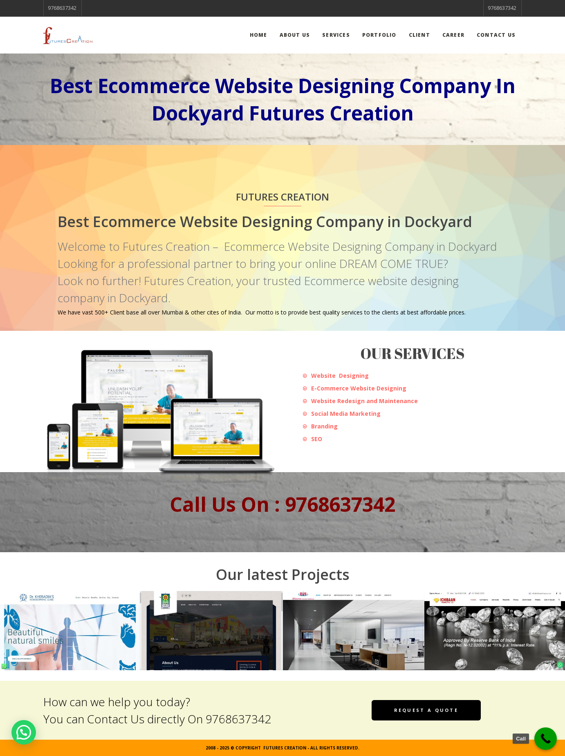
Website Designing (340, 375)
